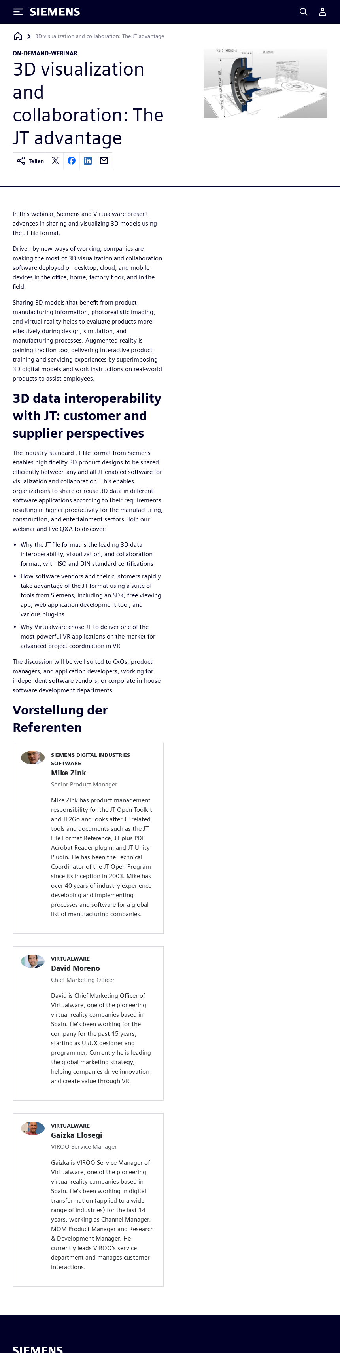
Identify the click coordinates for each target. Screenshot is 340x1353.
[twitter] (55, 161)
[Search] (304, 12)
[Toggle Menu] (18, 11)
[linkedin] (88, 161)
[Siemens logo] (55, 12)
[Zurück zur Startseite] (18, 36)
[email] (104, 161)
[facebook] (71, 161)
